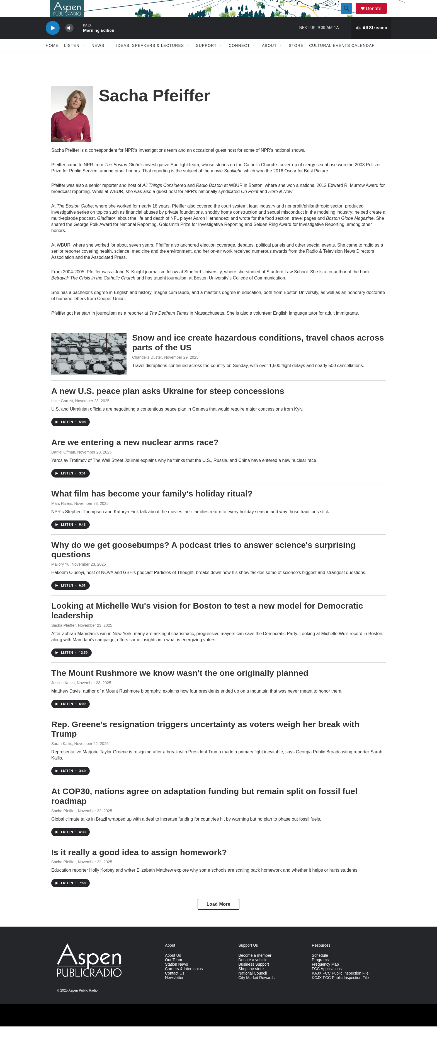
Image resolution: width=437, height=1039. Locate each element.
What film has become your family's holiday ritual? (152, 506)
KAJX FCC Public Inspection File (340, 986)
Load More (218, 916)
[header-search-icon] (349, 14)
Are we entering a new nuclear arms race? (135, 454)
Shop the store (251, 981)
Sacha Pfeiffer (63, 638)
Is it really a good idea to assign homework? (139, 864)
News (97, 58)
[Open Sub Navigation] (83, 58)
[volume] (69, 40)
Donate (377, 15)
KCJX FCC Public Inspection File (340, 990)
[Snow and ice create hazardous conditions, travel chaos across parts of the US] (89, 366)
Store (296, 58)
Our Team (173, 972)
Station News (176, 977)
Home (52, 58)
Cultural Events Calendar (342, 58)
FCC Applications (327, 981)
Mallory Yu (60, 577)
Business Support (253, 977)
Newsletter (174, 990)
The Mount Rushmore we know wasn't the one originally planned (179, 685)
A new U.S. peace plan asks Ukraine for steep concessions (167, 403)
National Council (252, 986)
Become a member (254, 968)
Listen (71, 58)
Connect (239, 58)
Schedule (320, 968)
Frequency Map (325, 977)
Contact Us (174, 986)
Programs (320, 972)
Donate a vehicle (252, 972)
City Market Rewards (256, 990)
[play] (52, 40)
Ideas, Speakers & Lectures (150, 58)
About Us (173, 968)
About (269, 58)
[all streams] (371, 40)
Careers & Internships (184, 981)
